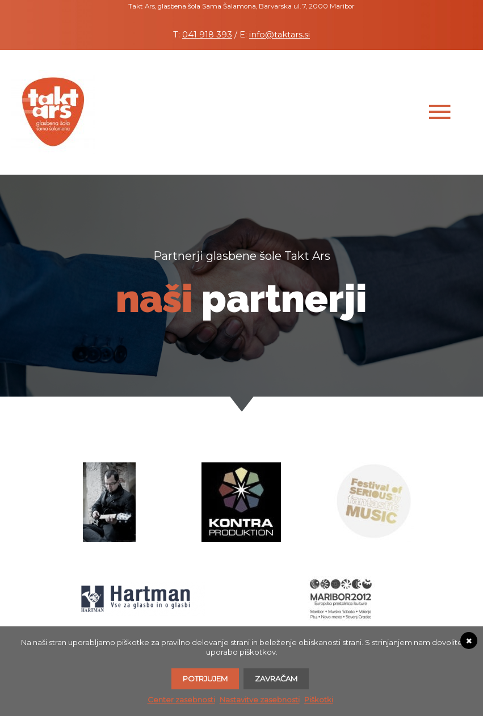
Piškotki (318, 699)
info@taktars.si (279, 35)
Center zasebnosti (181, 699)
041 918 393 (207, 35)
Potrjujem (205, 678)
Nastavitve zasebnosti (260, 699)
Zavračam (276, 678)
